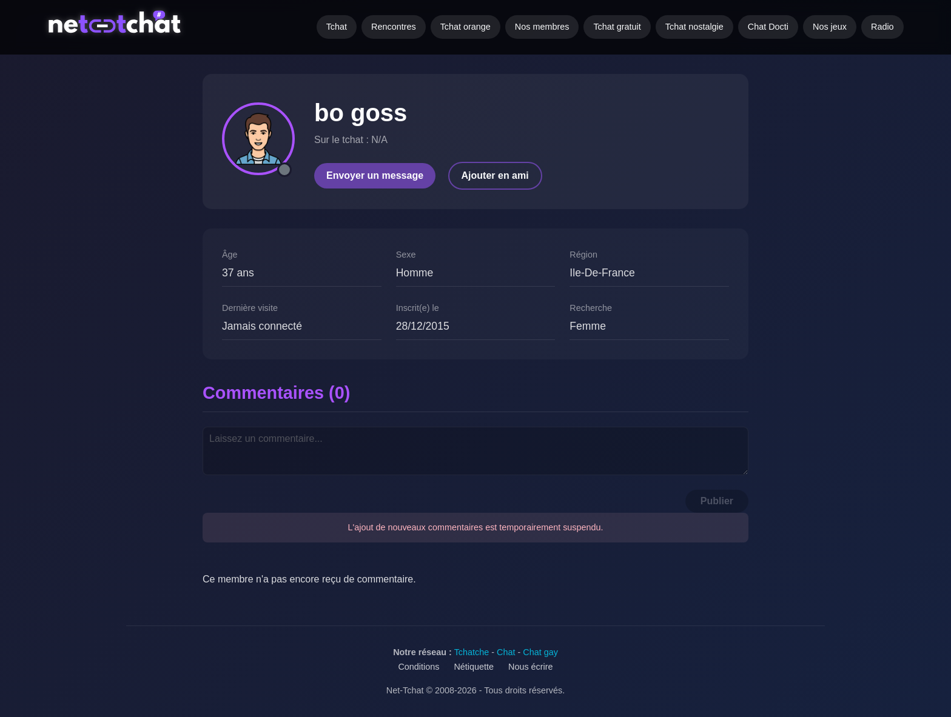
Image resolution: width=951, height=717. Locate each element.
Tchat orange (465, 27)
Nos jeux (830, 27)
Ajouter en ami (495, 175)
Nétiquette (474, 667)
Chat (506, 652)
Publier (717, 501)
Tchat (336, 27)
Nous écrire (530, 667)
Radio (882, 27)
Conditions (418, 667)
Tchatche (471, 652)
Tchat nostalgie (694, 27)
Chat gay (540, 652)
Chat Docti (768, 27)
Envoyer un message (374, 175)
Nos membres (542, 27)
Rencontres (393, 27)
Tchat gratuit (616, 27)
